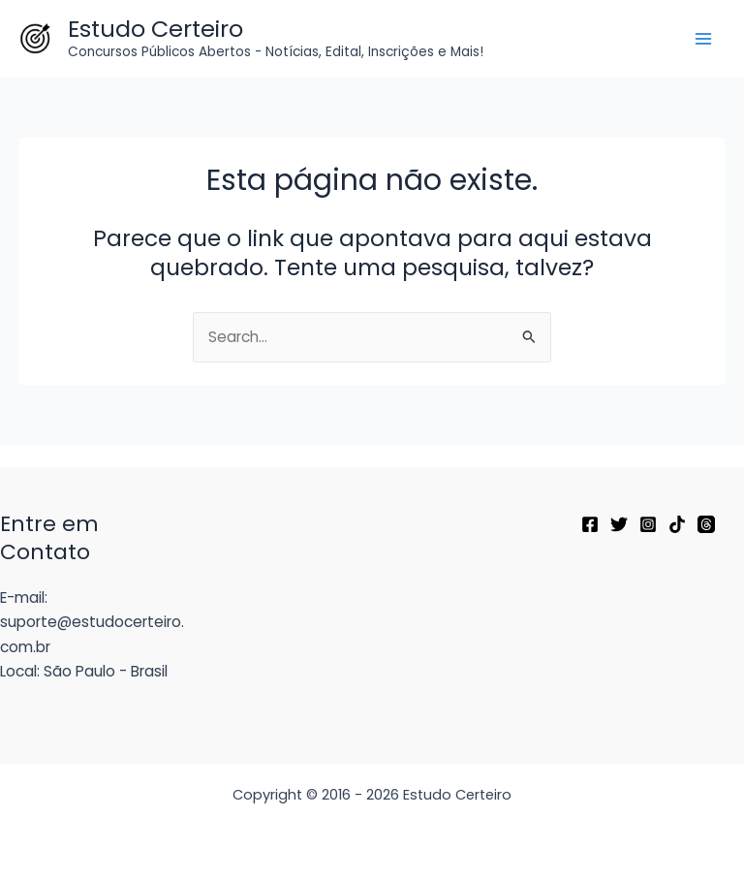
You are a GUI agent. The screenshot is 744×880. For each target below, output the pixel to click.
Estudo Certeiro (155, 29)
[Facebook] (590, 524)
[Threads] (706, 524)
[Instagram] (648, 524)
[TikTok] (677, 524)
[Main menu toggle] (704, 38)
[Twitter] (619, 524)
